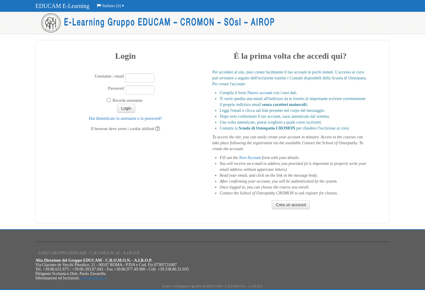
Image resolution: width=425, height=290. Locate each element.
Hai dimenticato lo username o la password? (125, 118)
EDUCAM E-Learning (62, 6)
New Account (250, 157)
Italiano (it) (111, 6)
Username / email (109, 76)
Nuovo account (259, 93)
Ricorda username (127, 100)
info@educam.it (94, 278)
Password (116, 88)
